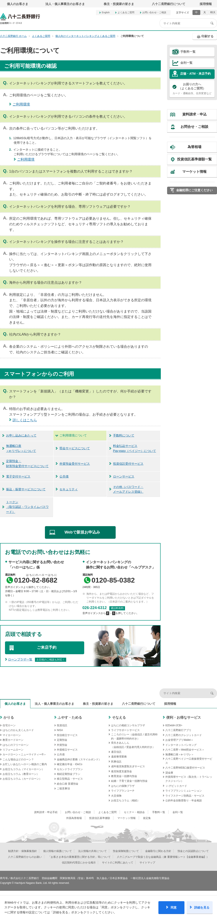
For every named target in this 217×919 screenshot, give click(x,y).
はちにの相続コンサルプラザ (128, 725)
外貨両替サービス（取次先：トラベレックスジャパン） (188, 778)
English (106, 12)
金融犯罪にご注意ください (194, 190)
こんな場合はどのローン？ (18, 759)
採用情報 (206, 4)
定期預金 (62, 739)
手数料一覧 (188, 51)
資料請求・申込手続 (46, 812)
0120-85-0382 (113, 580)
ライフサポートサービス (125, 730)
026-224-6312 (94, 608)
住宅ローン (9, 725)
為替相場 (194, 147)
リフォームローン (13, 749)
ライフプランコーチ (123, 790)
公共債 (61, 754)
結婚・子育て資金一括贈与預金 (129, 780)
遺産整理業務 (119, 756)
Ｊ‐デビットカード (176, 785)
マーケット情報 (194, 171)
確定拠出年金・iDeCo (69, 764)
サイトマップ (147, 862)
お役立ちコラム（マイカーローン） (23, 769)
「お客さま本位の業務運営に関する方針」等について (79, 856)
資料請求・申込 (194, 114)
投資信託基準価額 (99, 818)
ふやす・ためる (70, 717)
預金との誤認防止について (193, 851)
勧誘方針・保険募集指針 (22, 851)
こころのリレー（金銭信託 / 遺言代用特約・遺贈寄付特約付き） (134, 736)
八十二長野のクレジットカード (183, 735)
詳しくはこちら (25, 420)
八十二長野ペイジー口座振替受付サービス (188, 760)
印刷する (207, 36)
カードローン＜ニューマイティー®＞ (24, 754)
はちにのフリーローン (16, 744)
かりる (8, 717)
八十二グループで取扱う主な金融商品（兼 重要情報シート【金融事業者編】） (163, 856)
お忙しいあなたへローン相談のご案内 (25, 764)
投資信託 (62, 725)
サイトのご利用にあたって (117, 862)
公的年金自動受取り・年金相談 (183, 800)
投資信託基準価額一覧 (194, 159)
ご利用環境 (21, 104)
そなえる (119, 717)
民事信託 (116, 761)
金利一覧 (186, 62)
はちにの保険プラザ (123, 785)
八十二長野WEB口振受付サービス (185, 767)
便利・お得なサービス (183, 717)
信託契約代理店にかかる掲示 (79, 862)
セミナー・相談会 (134, 812)
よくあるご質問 (126, 12)
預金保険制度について (126, 851)
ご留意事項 (63, 788)
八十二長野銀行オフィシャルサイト (20, 18)
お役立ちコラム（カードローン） (22, 778)
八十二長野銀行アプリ (178, 730)
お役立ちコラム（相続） (125, 800)
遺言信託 (116, 751)
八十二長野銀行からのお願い (25, 856)
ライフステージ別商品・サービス (184, 795)
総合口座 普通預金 (67, 783)
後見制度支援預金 (121, 771)
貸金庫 (169, 772)
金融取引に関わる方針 (158, 851)
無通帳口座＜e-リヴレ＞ (179, 754)
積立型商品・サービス (70, 778)
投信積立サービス (67, 735)
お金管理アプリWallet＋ (179, 739)
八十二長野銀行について (168, 4)
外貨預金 (62, 744)
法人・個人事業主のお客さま (65, 4)
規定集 (147, 818)
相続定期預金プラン (68, 774)
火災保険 (116, 795)
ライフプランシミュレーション (183, 790)
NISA (60, 730)
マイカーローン (12, 735)
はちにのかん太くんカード (18, 730)
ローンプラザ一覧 (20, 659)
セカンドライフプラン (70, 769)
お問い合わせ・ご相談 (154, 12)
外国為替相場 (74, 818)
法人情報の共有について (92, 851)
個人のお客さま (17, 4)
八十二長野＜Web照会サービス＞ (184, 749)
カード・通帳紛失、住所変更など (192, 88)
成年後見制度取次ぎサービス (128, 766)
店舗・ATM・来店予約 (195, 73)
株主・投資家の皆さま (119, 4)
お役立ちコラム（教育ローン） (21, 774)
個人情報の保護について (57, 851)
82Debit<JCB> (173, 725)
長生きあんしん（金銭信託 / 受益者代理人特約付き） (133, 744)
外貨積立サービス (67, 749)
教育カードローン (13, 739)
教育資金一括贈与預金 (124, 776)
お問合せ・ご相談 (194, 126)
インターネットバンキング (181, 744)
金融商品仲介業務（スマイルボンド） (79, 759)
